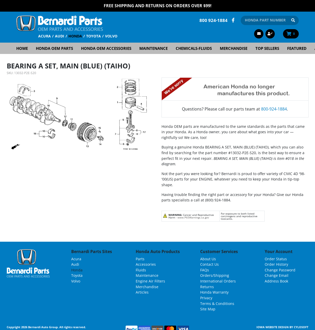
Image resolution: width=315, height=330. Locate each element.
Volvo (111, 35)
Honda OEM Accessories (106, 48)
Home (22, 48)
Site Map (207, 308)
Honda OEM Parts (54, 48)
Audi (59, 35)
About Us (208, 258)
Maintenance (153, 48)
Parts (140, 258)
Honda (75, 35)
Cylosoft (301, 327)
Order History (276, 264)
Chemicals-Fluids (194, 48)
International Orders (218, 280)
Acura (44, 35)
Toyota (93, 35)
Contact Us (209, 264)
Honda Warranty (214, 292)
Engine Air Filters (150, 280)
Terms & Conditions (217, 303)
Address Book (276, 280)
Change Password (280, 269)
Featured (296, 48)
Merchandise (233, 48)
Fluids (141, 269)
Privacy (206, 297)
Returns (207, 286)
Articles (142, 292)
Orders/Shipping (214, 275)
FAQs (204, 269)
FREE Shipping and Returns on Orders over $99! (158, 6)
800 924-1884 (213, 20)
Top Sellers (267, 48)
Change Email (276, 275)
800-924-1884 (274, 109)
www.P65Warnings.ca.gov (193, 217)
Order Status (276, 258)
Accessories (146, 264)
